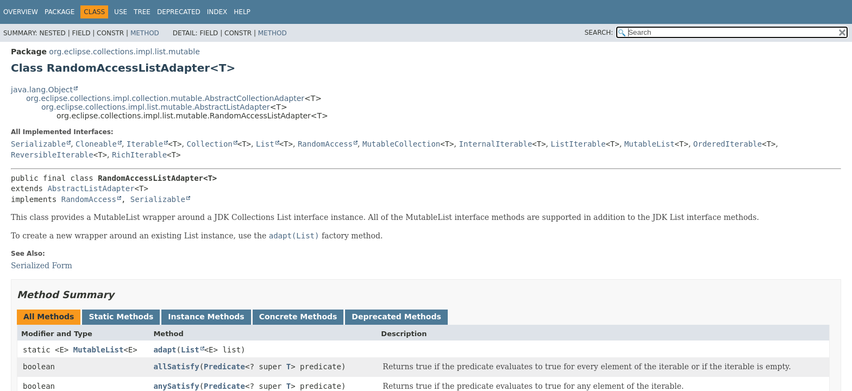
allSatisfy (176, 366)
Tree (142, 12)
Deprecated (179, 12)
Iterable (145, 144)
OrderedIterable (727, 144)
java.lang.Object (42, 89)
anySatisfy (176, 386)
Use (120, 12)
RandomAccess (325, 144)
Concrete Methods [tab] (298, 316)
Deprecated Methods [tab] (396, 316)
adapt (164, 349)
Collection (209, 144)
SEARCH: (599, 32)
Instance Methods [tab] (206, 316)
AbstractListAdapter (90, 188)
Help (242, 12)
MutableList (649, 144)
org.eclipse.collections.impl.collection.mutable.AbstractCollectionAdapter (165, 98)
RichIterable (139, 154)
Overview (20, 12)
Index (217, 12)
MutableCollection (401, 144)
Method (144, 33)
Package (59, 12)
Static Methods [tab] (121, 316)
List (265, 144)
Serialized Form (41, 265)
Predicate (224, 366)
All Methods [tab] (48, 316)
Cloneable (96, 144)
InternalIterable (495, 144)
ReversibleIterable (52, 154)
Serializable (38, 144)
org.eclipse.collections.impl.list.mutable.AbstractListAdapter (155, 107)
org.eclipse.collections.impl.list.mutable (124, 51)
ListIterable (578, 144)
